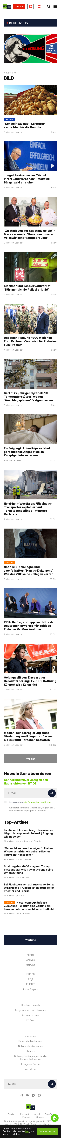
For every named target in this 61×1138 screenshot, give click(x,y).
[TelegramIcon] (21, 1095)
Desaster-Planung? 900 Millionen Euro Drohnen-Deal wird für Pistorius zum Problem (30, 341)
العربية (37, 1114)
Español (49, 1114)
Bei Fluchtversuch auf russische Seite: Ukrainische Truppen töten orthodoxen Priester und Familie (29, 888)
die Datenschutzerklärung (37, 802)
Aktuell (30, 954)
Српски (40, 1117)
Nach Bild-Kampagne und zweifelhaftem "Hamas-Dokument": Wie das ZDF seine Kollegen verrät (29, 570)
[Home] (7, 6)
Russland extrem (31, 1015)
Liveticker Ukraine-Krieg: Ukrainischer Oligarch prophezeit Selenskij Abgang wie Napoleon (28, 833)
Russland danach (30, 1005)
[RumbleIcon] (33, 1095)
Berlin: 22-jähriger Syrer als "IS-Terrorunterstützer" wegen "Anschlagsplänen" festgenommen (28, 396)
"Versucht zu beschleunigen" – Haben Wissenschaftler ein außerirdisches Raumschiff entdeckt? (28, 851)
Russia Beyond (31, 989)
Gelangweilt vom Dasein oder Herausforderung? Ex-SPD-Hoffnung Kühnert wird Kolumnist (30, 681)
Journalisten (30, 1069)
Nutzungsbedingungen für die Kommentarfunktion (30, 1058)
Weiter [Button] (30, 758)
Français (26, 1117)
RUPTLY (30, 984)
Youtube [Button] (30, 940)
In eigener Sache (30, 1064)
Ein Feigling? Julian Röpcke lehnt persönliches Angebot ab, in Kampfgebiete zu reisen (27, 452)
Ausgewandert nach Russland (31, 1010)
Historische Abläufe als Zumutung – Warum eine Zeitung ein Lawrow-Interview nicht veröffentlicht (29, 906)
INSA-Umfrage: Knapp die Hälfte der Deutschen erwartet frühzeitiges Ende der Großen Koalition (29, 626)
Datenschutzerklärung (30, 1041)
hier (27, 1131)
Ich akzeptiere (30, 802)
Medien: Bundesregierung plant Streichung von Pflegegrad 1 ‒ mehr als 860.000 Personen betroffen (29, 736)
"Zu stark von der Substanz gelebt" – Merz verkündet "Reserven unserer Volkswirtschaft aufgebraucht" (29, 234)
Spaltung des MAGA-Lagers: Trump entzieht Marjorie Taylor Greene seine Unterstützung (28, 869)
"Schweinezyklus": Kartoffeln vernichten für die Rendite (25, 125)
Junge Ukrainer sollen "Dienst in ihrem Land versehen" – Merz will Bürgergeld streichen (27, 179)
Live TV (19, 6)
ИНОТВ (31, 974)
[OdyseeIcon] (39, 1095)
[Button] (52, 793)
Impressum (30, 1036)
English (11, 1114)
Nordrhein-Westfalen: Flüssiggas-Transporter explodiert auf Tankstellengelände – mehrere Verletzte (28, 509)
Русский (24, 1114)
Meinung (30, 964)
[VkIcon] (27, 1095)
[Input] (30, 793)
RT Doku (30, 1020)
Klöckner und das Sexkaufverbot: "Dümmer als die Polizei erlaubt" (27, 287)
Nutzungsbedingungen (30, 1046)
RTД (30, 979)
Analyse (30, 959)
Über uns (30, 1051)
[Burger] (55, 6)
